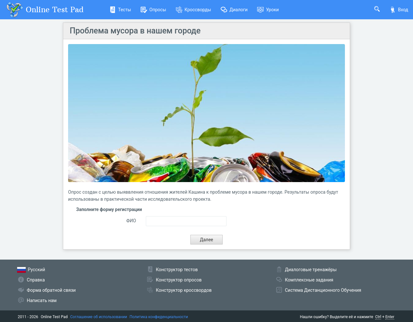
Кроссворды (193, 9)
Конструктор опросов (179, 279)
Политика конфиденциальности (159, 317)
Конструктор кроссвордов (184, 290)
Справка (36, 279)
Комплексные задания (309, 279)
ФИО (131, 220)
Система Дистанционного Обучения (323, 290)
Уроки (268, 9)
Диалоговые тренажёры (311, 269)
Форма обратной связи (51, 290)
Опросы (153, 9)
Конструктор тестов (177, 269)
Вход (398, 9)
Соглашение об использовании (98, 317)
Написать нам (41, 300)
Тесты (120, 9)
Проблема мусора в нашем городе (135, 30)
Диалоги (234, 9)
